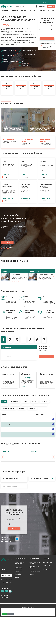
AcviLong (34, 401)
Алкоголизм (32, 10)
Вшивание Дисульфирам (8, 408)
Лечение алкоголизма (33, 560)
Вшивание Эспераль (40, 405)
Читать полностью (6, 386)
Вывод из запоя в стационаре (49, 563)
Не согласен (10, 614)
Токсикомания (17, 577)
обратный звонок (47, 356)
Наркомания (23, 10)
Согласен (4, 614)
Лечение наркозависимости (20, 560)
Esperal (4, 401)
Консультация (42, 6)
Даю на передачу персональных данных (47, 46)
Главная (2, 13)
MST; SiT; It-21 (45, 401)
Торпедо (4, 405)
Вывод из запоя (5, 10)
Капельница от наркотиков (20, 575)
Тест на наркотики (18, 570)
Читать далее (6, 458)
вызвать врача (10, 356)
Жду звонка (7, 242)
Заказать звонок (47, 38)
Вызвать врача (51, 6)
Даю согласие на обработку (7, 248)
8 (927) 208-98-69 (46, 2)
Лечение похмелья (46, 565)
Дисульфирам (14, 401)
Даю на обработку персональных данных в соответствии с (47, 43)
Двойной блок (15, 405)
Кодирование (14, 10)
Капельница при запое (47, 569)
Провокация (32, 408)
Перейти (7, 177)
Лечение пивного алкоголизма (35, 571)
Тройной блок (27, 405)
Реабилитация (50, 10)
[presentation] (2, 121)
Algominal (25, 401)
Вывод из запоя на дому (47, 562)
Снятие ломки (17, 571)
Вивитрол (21, 408)
